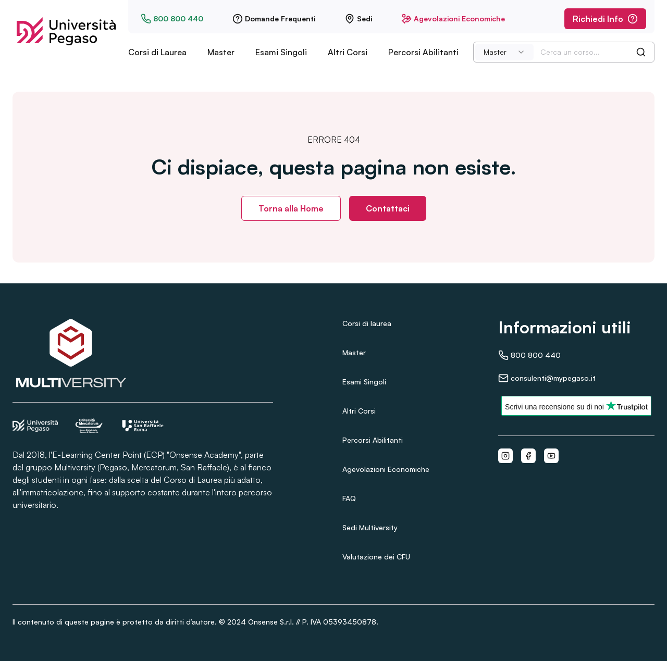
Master (220, 52)
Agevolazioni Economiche (453, 19)
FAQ (349, 498)
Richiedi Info (605, 19)
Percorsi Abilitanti (423, 52)
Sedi (358, 19)
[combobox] (504, 52)
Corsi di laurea (366, 323)
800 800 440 (172, 19)
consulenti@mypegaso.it (547, 378)
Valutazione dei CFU (376, 556)
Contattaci (388, 208)
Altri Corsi (347, 52)
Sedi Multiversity (370, 527)
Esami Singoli (281, 52)
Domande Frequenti (273, 19)
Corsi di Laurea (157, 52)
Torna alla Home (291, 208)
